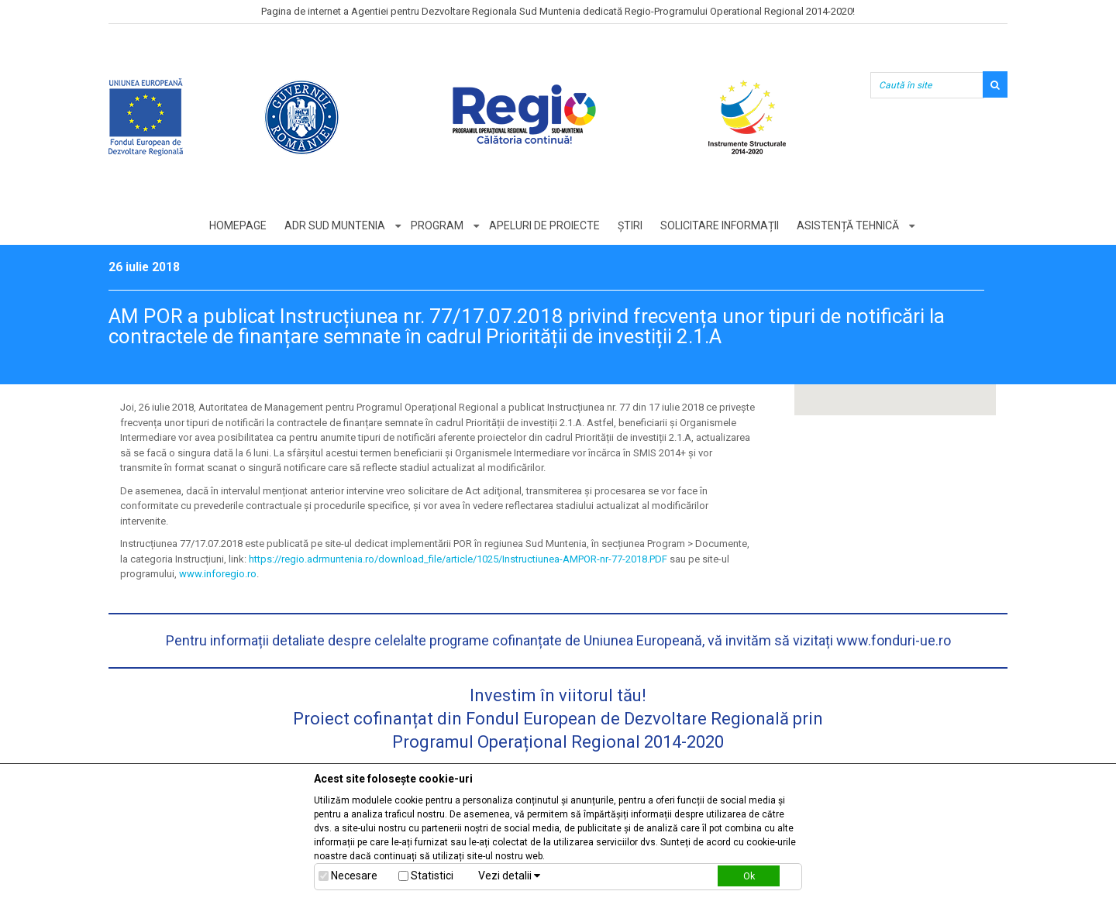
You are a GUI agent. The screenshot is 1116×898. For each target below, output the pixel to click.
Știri (630, 225)
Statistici (432, 875)
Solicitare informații (719, 225)
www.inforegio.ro (218, 574)
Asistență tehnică (848, 225)
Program (437, 225)
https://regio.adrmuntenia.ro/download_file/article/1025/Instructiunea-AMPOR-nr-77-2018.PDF (458, 559)
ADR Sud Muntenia (334, 225)
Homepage (238, 225)
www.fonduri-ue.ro (893, 640)
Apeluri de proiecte (544, 225)
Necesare (354, 875)
